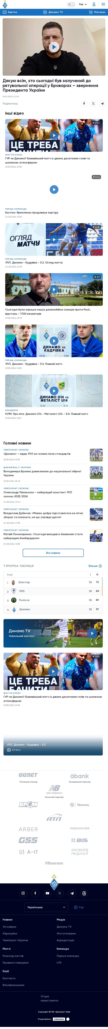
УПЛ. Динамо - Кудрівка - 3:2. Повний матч (33, 364)
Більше (95, 568)
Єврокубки (10, 935)
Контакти (9, 980)
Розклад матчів (13, 958)
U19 (59, 964)
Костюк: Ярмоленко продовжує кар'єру (31, 213)
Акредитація (65, 942)
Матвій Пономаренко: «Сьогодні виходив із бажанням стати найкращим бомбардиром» (44, 538)
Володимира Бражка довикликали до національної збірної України (43, 474)
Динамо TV (64, 928)
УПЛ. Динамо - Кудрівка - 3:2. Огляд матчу (34, 263)
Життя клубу (14, 155)
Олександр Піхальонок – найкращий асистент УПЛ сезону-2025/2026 (38, 495)
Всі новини (53, 555)
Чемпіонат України (16, 450)
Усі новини (9, 928)
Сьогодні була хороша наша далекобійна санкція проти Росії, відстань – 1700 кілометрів (47, 312)
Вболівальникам (13, 987)
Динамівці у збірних (17, 468)
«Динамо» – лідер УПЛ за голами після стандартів (37, 454)
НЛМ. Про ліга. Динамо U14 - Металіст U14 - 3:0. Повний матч (46, 414)
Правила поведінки (16, 964)
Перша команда (16, 209)
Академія (11, 411)
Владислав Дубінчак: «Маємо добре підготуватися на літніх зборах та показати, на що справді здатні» (44, 516)
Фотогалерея (66, 935)
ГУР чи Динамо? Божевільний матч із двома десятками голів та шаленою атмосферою (47, 161)
